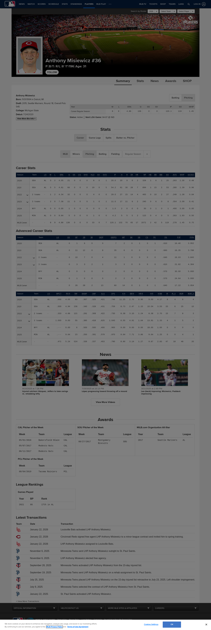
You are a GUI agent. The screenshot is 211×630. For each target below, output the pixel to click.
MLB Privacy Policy (54, 627)
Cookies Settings (151, 624)
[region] (105, 625)
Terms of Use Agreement (77, 627)
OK (172, 624)
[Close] (206, 624)
